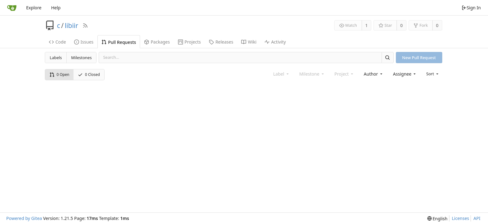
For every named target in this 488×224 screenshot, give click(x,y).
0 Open (59, 74)
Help (56, 8)
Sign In (471, 8)
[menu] (432, 74)
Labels (56, 57)
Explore (33, 8)
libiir (71, 25)
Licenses (460, 218)
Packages (157, 42)
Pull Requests (118, 42)
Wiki (248, 42)
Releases (221, 42)
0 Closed (89, 74)
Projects (189, 42)
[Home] (12, 7)
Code (57, 42)
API (476, 218)
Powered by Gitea (24, 218)
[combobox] (373, 74)
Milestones (81, 57)
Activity (275, 42)
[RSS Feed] (85, 25)
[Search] (387, 57)
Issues (83, 42)
